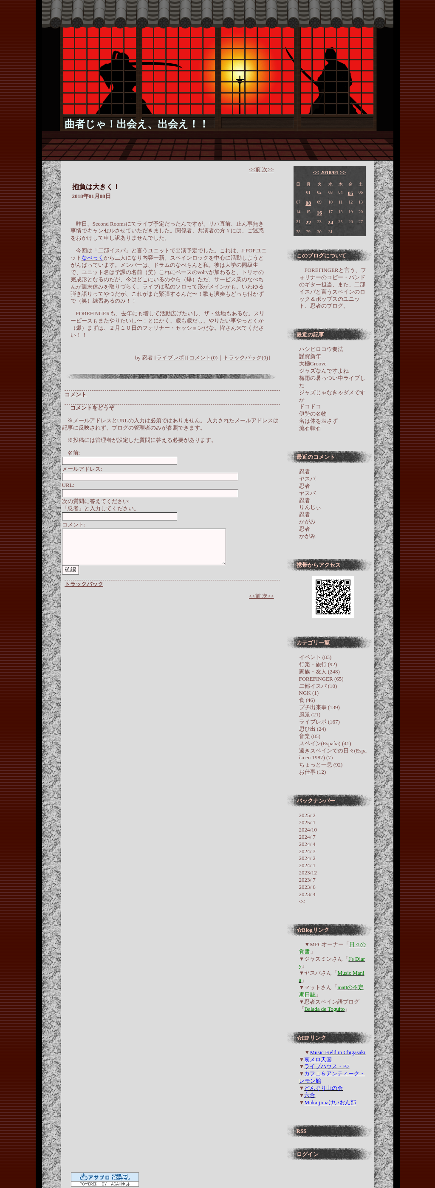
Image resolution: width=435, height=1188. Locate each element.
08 (308, 203)
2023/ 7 (307, 880)
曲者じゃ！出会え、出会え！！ (137, 124)
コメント (76, 394)
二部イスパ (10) (318, 686)
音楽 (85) (310, 736)
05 (350, 193)
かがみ (307, 521)
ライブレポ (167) (319, 721)
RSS (302, 1131)
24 (330, 222)
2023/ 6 (307, 887)
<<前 (255, 169)
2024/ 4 (307, 844)
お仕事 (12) (312, 772)
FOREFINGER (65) (321, 679)
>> (343, 172)
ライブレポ (170, 357)
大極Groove (313, 363)
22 (308, 222)
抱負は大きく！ (96, 186)
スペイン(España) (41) (325, 743)
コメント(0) (203, 357)
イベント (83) (315, 657)
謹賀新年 (310, 356)
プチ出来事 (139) (319, 707)
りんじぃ (310, 507)
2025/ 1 (307, 822)
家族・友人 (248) (319, 671)
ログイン (308, 1154)
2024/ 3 (307, 851)
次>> (268, 169)
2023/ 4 (307, 894)
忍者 (304, 471)
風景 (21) (310, 714)
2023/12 (308, 872)
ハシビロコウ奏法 (321, 349)
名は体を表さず (318, 421)
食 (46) (307, 700)
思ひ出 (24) (312, 729)
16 (319, 212)
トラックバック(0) (245, 357)
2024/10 (308, 829)
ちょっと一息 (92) (321, 764)
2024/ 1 (307, 865)
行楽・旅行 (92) (318, 664)
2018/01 (329, 172)
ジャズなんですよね (324, 371)
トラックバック (84, 584)
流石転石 (310, 428)
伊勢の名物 (313, 413)
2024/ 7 (307, 837)
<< (316, 172)
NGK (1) (309, 693)
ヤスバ (307, 478)
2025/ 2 (307, 815)
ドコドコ (310, 406)
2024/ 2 (307, 858)
